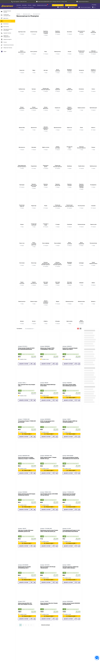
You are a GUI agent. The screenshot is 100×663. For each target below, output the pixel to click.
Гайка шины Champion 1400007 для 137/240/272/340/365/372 (70, 422)
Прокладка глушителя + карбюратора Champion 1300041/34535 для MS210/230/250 (70, 567)
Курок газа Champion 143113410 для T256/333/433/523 (47, 567)
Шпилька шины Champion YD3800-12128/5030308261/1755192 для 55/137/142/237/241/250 (47, 349)
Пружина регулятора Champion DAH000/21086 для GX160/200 (69, 494)
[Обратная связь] (96, 657)
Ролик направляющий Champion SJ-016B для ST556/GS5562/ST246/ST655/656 (71, 531)
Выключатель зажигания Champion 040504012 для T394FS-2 (70, 349)
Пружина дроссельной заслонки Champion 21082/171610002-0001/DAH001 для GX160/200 (49, 531)
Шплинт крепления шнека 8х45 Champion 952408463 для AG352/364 (26, 494)
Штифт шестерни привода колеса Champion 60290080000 (47, 422)
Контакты (19, 5)
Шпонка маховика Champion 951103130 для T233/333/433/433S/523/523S (26, 349)
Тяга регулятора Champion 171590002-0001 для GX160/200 (27, 422)
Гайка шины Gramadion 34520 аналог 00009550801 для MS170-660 (25, 531)
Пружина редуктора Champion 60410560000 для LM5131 (24, 567)
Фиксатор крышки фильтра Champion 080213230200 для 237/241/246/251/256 (71, 458)
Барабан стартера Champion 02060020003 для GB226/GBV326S (71, 604)
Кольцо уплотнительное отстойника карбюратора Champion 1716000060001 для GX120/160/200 (26, 458)
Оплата (29, 5)
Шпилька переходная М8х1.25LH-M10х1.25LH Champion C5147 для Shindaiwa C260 (25, 604)
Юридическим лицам (42, 5)
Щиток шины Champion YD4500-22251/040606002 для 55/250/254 (69, 385)
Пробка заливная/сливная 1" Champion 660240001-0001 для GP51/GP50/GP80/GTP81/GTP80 (48, 458)
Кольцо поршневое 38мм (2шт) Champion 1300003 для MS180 (49, 604)
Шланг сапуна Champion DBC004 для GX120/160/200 (47, 385)
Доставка (24, 5)
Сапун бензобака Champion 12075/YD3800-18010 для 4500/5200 (49, 494)
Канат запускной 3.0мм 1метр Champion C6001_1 (26, 385)
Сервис (34, 5)
